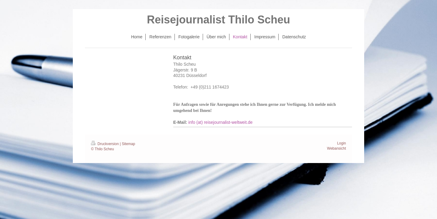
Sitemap (128, 144)
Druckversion (105, 144)
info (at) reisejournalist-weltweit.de (220, 122)
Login (341, 143)
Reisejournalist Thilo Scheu (218, 19)
